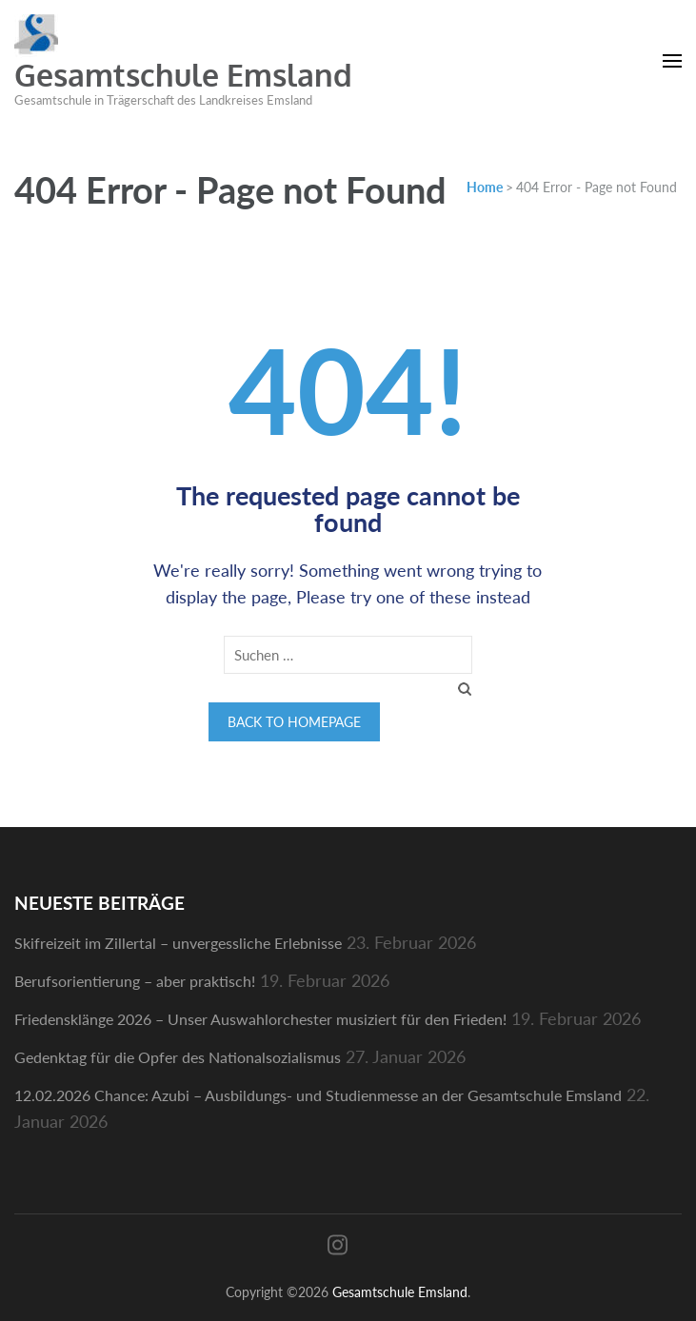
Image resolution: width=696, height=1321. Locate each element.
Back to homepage (294, 722)
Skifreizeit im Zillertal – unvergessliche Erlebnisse (178, 943)
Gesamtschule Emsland (183, 74)
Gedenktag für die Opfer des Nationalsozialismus (177, 1057)
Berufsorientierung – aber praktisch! (134, 981)
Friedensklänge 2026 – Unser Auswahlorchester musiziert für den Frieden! (260, 1019)
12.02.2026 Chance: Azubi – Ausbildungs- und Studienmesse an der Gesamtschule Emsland (318, 1095)
